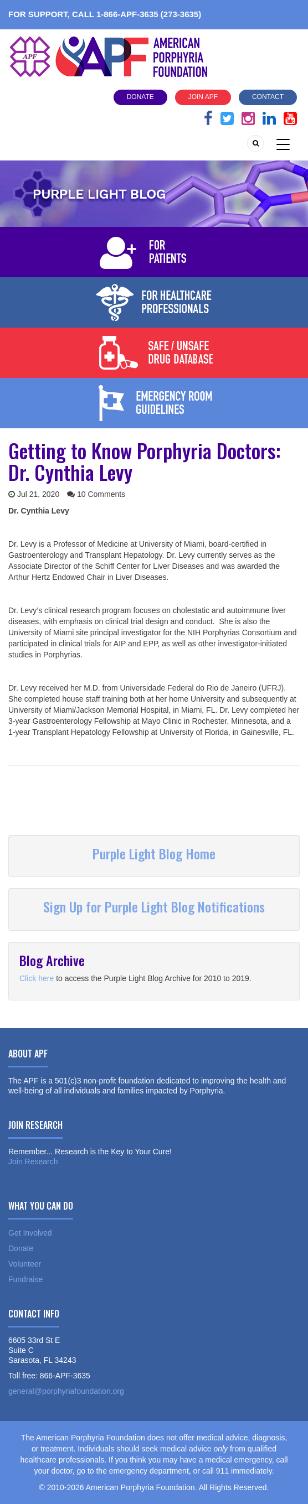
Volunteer (24, 1263)
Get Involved (30, 1232)
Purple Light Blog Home (154, 853)
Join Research (33, 1161)
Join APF (203, 97)
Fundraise (25, 1279)
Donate (140, 97)
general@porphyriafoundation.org (66, 1391)
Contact (268, 97)
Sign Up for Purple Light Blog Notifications (154, 906)
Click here (36, 978)
